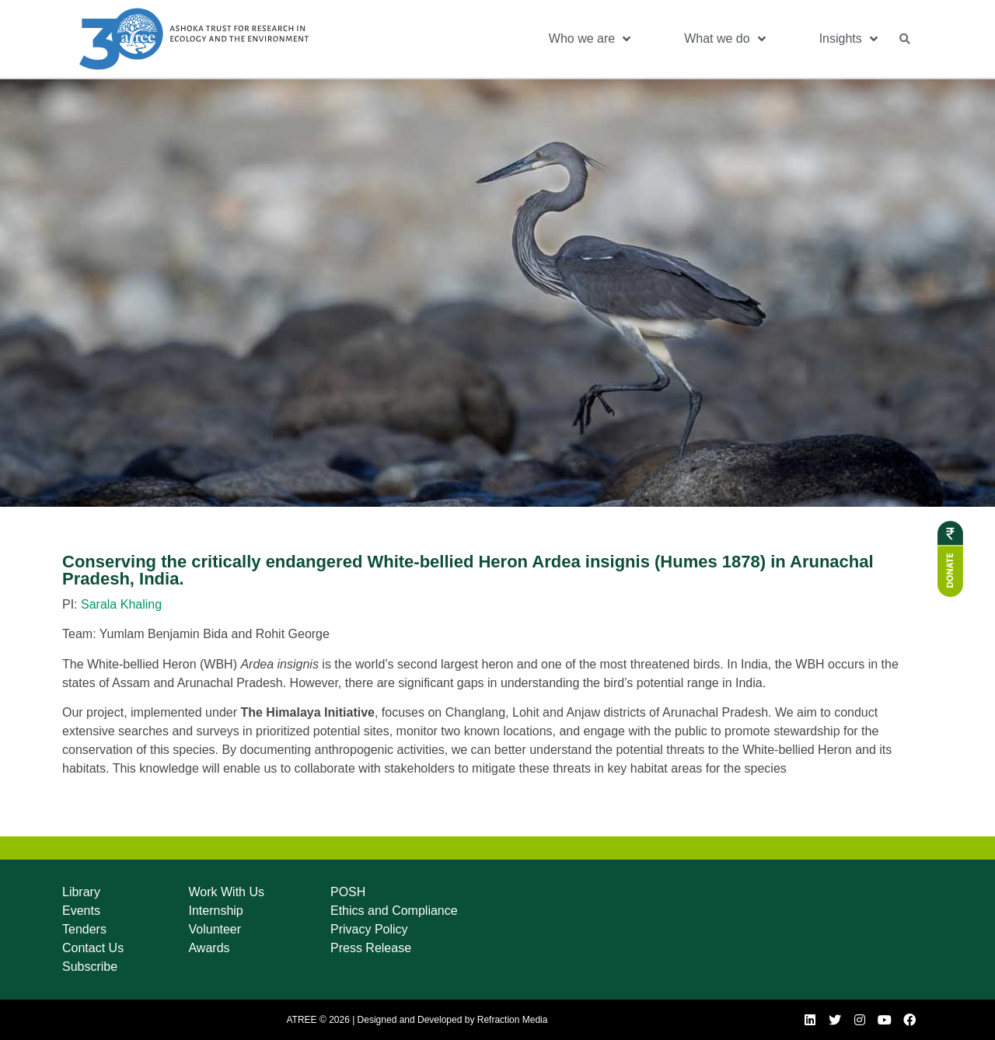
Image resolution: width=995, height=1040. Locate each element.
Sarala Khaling (121, 604)
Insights (848, 39)
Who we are (589, 39)
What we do (724, 39)
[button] (904, 38)
